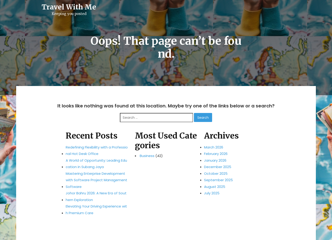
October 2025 (216, 173)
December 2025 (217, 166)
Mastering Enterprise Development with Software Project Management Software (96, 180)
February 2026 (216, 153)
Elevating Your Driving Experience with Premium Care (96, 209)
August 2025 (214, 186)
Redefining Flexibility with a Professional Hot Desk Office (97, 150)
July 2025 (211, 193)
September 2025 (218, 180)
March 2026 (213, 147)
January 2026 (215, 160)
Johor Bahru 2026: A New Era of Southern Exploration (96, 196)
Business (147, 156)
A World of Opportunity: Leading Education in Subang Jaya (96, 163)
